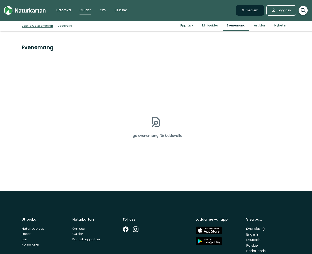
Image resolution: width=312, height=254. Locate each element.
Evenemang (236, 25)
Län (24, 239)
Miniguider (210, 25)
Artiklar (259, 25)
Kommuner (30, 244)
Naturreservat (33, 228)
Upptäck (186, 25)
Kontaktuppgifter (86, 239)
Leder (26, 233)
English (252, 234)
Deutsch (253, 239)
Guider (77, 233)
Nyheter (280, 25)
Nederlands (256, 250)
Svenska (253, 228)
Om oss (78, 228)
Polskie (252, 245)
